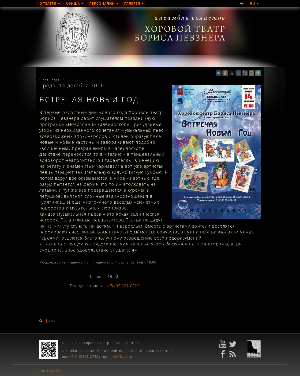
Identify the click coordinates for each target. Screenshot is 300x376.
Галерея (134, 3)
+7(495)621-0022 (123, 285)
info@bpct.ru (121, 356)
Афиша (74, 3)
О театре (49, 3)
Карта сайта (49, 370)
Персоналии (103, 3)
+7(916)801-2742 (83, 356)
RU (254, 3)
